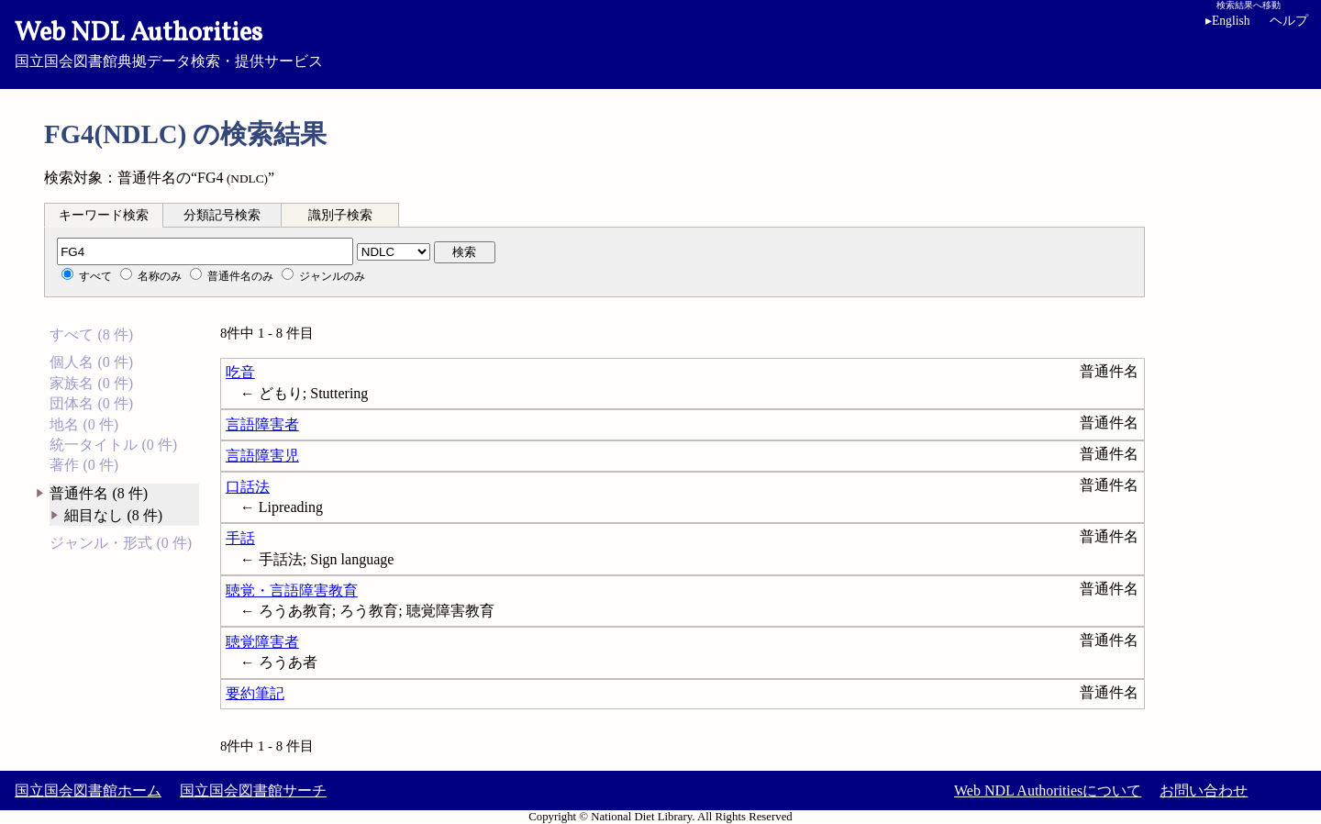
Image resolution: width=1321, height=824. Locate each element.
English (1227, 21)
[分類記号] (205, 251)
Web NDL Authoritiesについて (1047, 790)
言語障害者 (262, 424)
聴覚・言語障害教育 (292, 590)
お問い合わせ (1204, 790)
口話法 (248, 487)
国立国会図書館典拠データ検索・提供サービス (660, 42)
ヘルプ (1289, 21)
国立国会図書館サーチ (253, 790)
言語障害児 (262, 455)
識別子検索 (340, 215)
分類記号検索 (222, 215)
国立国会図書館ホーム (88, 790)
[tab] (103, 215)
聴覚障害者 (262, 642)
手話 (240, 538)
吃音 (240, 372)
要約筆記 (255, 693)
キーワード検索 (104, 215)
